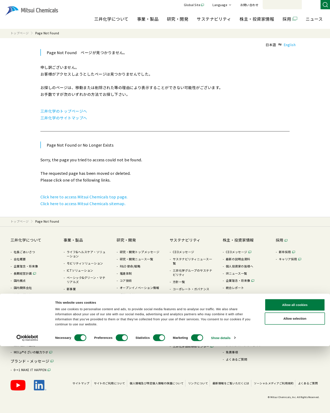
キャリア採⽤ (288, 259)
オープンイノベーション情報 (139, 288)
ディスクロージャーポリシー (245, 345)
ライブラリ (21, 323)
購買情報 (20, 316)
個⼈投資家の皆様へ (239, 266)
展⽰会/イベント (78, 317)
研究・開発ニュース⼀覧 (136, 259)
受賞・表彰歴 (129, 295)
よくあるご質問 (236, 359)
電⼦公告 (232, 323)
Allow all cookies (295, 371)
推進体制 (126, 273)
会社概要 (20, 259)
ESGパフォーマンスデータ (191, 317)
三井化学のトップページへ (63, 111)
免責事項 (232, 352)
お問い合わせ (307, 5)
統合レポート (235, 288)
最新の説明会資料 (238, 259)
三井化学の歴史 (24, 345)
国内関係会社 (23, 288)
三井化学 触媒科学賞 (134, 302)
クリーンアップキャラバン (191, 339)
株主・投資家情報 (257, 19)
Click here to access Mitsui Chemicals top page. (84, 196)
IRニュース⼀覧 (236, 273)
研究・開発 (177, 19)
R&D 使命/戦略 (130, 266)
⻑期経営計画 (23, 273)
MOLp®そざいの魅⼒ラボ (31, 352)
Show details (221, 404)
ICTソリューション (80, 270)
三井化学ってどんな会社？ (32, 331)
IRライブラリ (235, 302)
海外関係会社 (23, 295)
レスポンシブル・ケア (188, 303)
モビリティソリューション (85, 263)
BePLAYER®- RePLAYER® (191, 332)
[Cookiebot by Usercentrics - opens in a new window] (27, 405)
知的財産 (126, 309)
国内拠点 (20, 280)
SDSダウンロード (79, 325)
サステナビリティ (214, 19)
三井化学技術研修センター (191, 346)
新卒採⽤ (285, 252)
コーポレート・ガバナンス (32, 302)
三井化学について (111, 19)
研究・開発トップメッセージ (139, 252)
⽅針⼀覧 (20, 309)
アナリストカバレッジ (241, 338)
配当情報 (232, 309)
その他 (177, 325)
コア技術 (126, 280)
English (289, 44)
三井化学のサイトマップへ (63, 117)
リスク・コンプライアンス (191, 296)
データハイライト (238, 295)
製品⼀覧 (73, 310)
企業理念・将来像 (26, 266)
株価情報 (232, 331)
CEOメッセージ (183, 252)
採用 (286, 19)
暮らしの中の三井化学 (135, 316)
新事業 (71, 289)
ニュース (314, 19)
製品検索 (73, 296)
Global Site (250, 5)
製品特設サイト (77, 303)
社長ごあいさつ (24, 252)
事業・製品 (147, 19)
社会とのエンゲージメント (191, 310)
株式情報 (232, 316)
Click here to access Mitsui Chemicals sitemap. (82, 203)
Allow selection (294, 385)
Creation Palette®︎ (27, 338)
